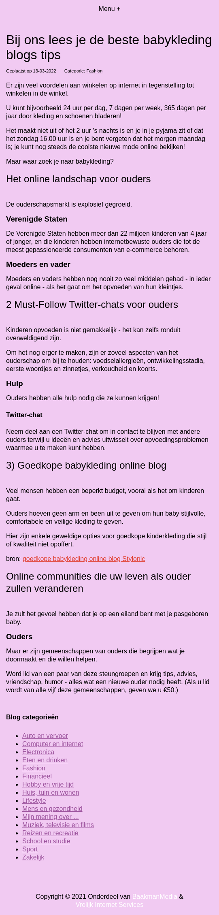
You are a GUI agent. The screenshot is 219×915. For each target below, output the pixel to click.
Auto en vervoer (45, 735)
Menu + (110, 8)
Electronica (38, 752)
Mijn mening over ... (50, 816)
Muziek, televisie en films (58, 824)
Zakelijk (33, 857)
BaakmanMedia (154, 896)
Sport (30, 849)
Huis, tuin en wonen (50, 792)
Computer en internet (52, 743)
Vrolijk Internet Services (109, 904)
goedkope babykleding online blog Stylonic (84, 558)
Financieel (37, 776)
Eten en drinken (45, 760)
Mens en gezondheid (52, 808)
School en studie (46, 841)
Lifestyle (34, 800)
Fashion (95, 70)
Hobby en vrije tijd (48, 784)
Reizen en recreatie (50, 833)
